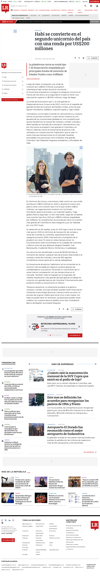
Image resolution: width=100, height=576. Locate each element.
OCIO (36, 10)
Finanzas (25, 538)
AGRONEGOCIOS (55, 10)
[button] (29, 327)
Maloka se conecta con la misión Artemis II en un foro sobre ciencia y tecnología (57, 500)
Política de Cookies (72, 544)
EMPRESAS (31, 10)
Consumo (25, 531)
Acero (28, 18)
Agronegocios (26, 524)
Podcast (25, 550)
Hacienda (7, 382)
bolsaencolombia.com (73, 565)
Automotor (8, 368)
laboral (7, 440)
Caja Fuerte (39, 526)
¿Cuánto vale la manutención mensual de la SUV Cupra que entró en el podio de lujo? (67, 376)
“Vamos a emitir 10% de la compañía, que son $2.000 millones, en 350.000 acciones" (90, 483)
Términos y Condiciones (73, 537)
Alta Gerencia (40, 524)
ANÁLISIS (64, 10)
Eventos (51, 535)
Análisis (51, 524)
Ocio (50, 545)
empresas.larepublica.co (39, 565)
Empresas (25, 535)
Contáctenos (70, 532)
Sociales (25, 554)
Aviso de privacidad (72, 535)
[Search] (85, 6)
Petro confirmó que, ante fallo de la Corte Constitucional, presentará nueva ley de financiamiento (14, 415)
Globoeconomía (54, 538)
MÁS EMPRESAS (88, 452)
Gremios (64, 15)
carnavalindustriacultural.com (31, 567)
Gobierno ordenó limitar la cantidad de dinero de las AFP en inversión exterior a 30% (13, 446)
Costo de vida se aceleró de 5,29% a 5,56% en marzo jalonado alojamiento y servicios (13, 387)
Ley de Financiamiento (82, 15)
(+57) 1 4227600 (6, 533)
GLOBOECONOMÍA (44, 10)
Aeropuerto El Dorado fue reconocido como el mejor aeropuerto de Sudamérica (65, 430)
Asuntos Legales (27, 526)
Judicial (17, 493)
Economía (52, 531)
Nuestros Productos (72, 530)
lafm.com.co (79, 567)
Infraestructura (40, 542)
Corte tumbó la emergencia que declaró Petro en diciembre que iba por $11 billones (13, 430)
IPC (39, 15)
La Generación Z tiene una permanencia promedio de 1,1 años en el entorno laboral (90, 500)
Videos (38, 554)
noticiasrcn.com (68, 567)
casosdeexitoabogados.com (10, 567)
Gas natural (56, 15)
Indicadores (26, 542)
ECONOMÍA (24, 10)
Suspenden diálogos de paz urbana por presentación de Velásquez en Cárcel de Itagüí (23, 500)
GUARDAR (92, 58)
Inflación (33, 15)
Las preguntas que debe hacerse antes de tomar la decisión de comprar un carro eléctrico (13, 373)
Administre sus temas (10, 99)
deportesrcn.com (18, 569)
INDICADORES (89, 10)
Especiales (39, 535)
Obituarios (39, 545)
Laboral (84, 493)
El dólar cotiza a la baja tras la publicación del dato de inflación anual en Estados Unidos (13, 400)
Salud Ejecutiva (54, 550)
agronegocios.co (23, 565)
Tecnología (52, 493)
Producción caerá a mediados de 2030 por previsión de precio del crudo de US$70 (23, 484)
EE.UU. (17, 477)
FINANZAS (17, 10)
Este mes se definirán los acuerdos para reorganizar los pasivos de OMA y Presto (68, 401)
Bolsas (6, 395)
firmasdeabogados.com (56, 565)
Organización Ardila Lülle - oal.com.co (91, 566)
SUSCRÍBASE (94, 1)
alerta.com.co (5, 569)
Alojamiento (46, 15)
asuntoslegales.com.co (8, 565)
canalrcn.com (46, 567)
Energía (51, 477)
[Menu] (12, 10)
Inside (51, 542)
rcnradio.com (57, 567)
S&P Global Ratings (18, 18)
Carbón (70, 15)
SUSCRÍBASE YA (75, 335)
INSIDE (96, 10)
